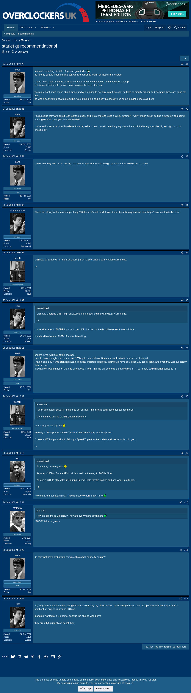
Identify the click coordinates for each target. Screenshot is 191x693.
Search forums (26, 33)
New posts (9, 33)
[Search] (179, 27)
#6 (187, 300)
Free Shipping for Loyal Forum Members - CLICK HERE (126, 21)
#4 (187, 205)
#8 (187, 396)
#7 (187, 348)
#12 (186, 598)
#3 (187, 156)
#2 (187, 109)
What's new (27, 27)
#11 (186, 550)
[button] (35, 27)
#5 (187, 252)
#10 (186, 502)
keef (7, 51)
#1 (187, 64)
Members (46, 27)
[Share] (181, 64)
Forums (11, 27)
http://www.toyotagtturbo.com (163, 212)
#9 (187, 453)
